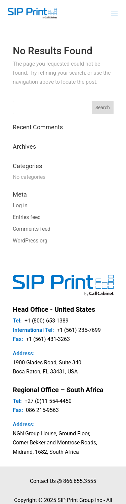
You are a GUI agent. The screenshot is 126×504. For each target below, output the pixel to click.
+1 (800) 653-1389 (47, 320)
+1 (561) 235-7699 (79, 330)
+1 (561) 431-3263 (48, 339)
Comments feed (31, 229)
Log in (20, 205)
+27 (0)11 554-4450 (48, 401)
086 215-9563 (42, 410)
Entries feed (27, 217)
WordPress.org (30, 240)
